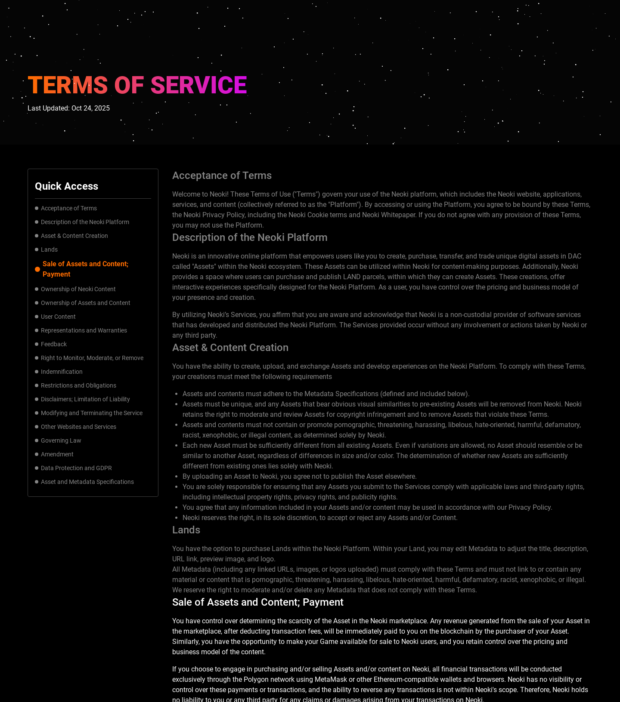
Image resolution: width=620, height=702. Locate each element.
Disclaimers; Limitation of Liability (82, 399)
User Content (55, 316)
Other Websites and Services (75, 426)
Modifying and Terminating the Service (89, 413)
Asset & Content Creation (71, 235)
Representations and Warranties (81, 330)
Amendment (54, 454)
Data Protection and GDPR (73, 468)
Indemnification (59, 371)
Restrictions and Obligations (75, 385)
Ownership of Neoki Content (75, 289)
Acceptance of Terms (66, 208)
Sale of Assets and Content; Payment (81, 269)
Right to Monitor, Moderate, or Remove (89, 357)
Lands (46, 249)
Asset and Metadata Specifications (84, 481)
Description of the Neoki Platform (83, 222)
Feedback (51, 344)
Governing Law (58, 440)
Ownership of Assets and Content (82, 302)
